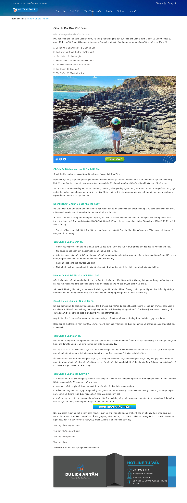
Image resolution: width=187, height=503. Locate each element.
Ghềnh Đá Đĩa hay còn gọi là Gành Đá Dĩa (75, 48)
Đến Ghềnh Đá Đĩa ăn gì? (67, 69)
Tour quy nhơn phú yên (64, 436)
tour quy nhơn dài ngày (78, 420)
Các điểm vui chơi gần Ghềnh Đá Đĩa (73, 65)
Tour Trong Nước (92, 11)
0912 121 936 (18, 3)
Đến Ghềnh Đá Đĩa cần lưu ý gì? (71, 73)
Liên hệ (132, 11)
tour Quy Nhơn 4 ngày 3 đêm (96, 324)
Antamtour (92, 42)
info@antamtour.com (37, 3)
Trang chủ (61, 11)
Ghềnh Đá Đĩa (152, 39)
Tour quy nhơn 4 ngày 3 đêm (66, 431)
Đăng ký (172, 3)
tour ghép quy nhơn (104, 416)
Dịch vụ (120, 11)
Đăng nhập (161, 3)
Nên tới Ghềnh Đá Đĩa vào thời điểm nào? (75, 60)
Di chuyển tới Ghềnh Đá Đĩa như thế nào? (75, 52)
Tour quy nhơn (60, 442)
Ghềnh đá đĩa (61, 359)
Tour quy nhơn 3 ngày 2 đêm (66, 425)
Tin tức (109, 11)
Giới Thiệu (75, 11)
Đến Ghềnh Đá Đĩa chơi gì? (68, 56)
